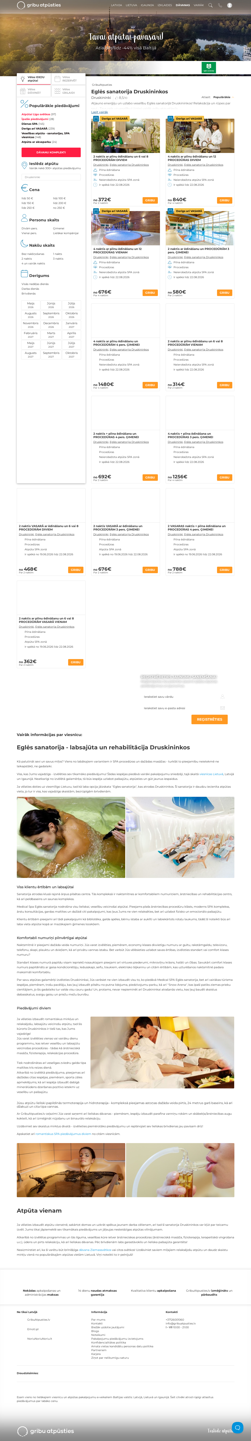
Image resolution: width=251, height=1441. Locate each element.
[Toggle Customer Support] (237, 1427)
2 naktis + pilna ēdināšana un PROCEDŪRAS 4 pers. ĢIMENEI (116, 435)
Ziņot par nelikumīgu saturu (110, 1357)
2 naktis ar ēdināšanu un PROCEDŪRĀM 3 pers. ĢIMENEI (198, 250)
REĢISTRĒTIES (209, 719)
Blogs (95, 1331)
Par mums (98, 1319)
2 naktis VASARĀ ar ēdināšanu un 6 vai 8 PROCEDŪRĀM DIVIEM (48, 527)
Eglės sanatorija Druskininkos (129, 164)
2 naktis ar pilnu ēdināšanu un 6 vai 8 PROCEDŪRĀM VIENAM (195, 343)
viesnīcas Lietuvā (211, 774)
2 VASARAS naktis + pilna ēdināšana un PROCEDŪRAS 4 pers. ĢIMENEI (197, 527)
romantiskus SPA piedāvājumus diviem (63, 1134)
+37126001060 (175, 1319)
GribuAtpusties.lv (38, 1319)
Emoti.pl (33, 1329)
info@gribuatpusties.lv (181, 1323)
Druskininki (101, 98)
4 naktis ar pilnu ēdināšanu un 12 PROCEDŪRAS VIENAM (117, 250)
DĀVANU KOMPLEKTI (51, 152)
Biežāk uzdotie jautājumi (107, 1327)
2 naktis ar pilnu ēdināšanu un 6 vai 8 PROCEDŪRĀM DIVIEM (120, 158)
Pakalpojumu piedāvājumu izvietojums (117, 1338)
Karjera (96, 1354)
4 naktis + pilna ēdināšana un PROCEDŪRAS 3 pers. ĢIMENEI (190, 435)
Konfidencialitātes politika (108, 1342)
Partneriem (99, 1350)
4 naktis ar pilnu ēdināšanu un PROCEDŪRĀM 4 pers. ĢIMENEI (116, 343)
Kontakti (97, 1323)
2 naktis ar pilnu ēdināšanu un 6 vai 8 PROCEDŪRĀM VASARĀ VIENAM (46, 620)
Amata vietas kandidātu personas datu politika (122, 1346)
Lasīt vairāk (99, 112)
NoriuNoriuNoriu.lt (39, 1338)
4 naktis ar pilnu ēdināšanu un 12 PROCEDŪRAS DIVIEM (192, 158)
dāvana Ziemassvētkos (95, 1250)
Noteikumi (98, 1335)
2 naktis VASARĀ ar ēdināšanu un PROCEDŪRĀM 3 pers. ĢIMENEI (117, 527)
